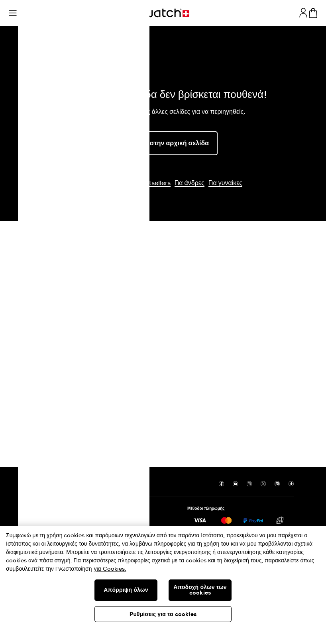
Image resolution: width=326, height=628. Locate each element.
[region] (163, 577)
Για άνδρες (189, 183)
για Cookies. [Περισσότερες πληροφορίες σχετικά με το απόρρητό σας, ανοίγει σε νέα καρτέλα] (110, 569)
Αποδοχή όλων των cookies (200, 590)
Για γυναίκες (225, 183)
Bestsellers (154, 183)
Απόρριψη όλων (126, 590)
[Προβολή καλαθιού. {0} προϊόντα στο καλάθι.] (313, 13)
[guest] (303, 13)
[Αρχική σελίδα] (163, 13)
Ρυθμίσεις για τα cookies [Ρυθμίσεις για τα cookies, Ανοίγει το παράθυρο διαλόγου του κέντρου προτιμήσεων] (163, 614)
